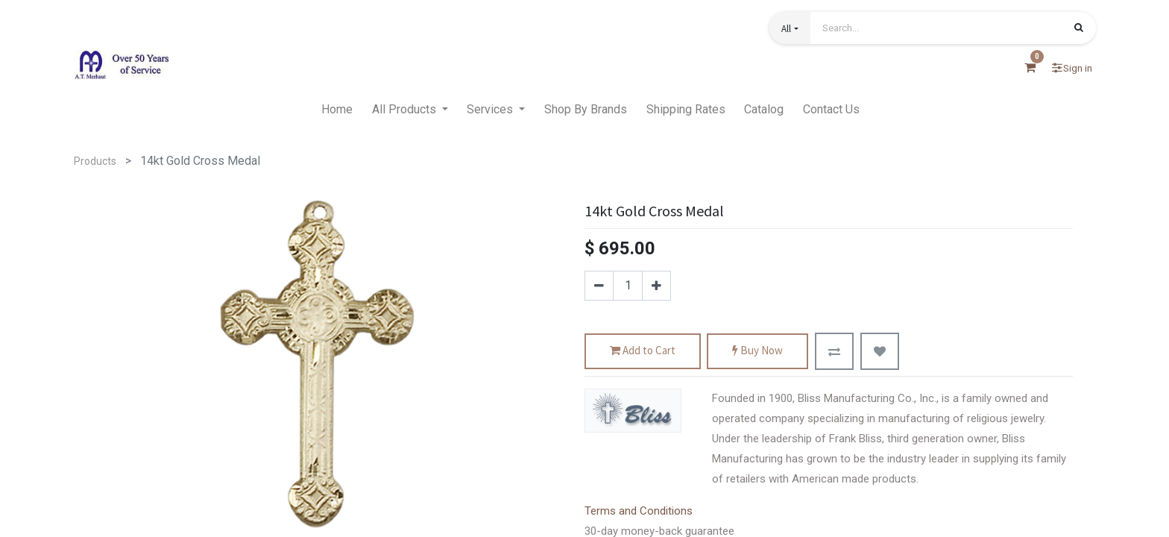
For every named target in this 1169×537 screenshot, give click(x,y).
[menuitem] (337, 109)
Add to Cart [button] (642, 350)
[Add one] (656, 286)
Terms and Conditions (638, 511)
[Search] (1078, 29)
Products (95, 161)
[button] (789, 28)
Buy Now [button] (757, 350)
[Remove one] (599, 286)
